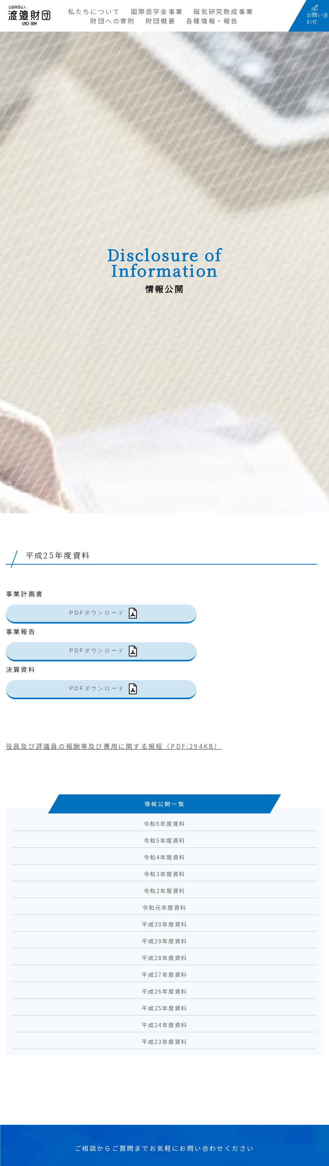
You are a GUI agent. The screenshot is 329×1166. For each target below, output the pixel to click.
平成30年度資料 (165, 924)
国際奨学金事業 (157, 11)
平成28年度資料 (165, 958)
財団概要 (161, 20)
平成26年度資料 (165, 991)
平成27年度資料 (165, 974)
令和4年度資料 (165, 857)
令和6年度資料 (165, 824)
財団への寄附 (112, 20)
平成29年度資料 (165, 941)
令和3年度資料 (165, 874)
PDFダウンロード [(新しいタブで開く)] (97, 613)
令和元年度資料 (165, 907)
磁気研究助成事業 (223, 11)
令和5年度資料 (165, 840)
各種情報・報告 (212, 20)
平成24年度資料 (165, 1025)
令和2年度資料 (165, 891)
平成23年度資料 (165, 1042)
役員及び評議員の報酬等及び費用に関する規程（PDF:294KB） (114, 746)
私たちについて (94, 11)
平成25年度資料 (165, 1008)
